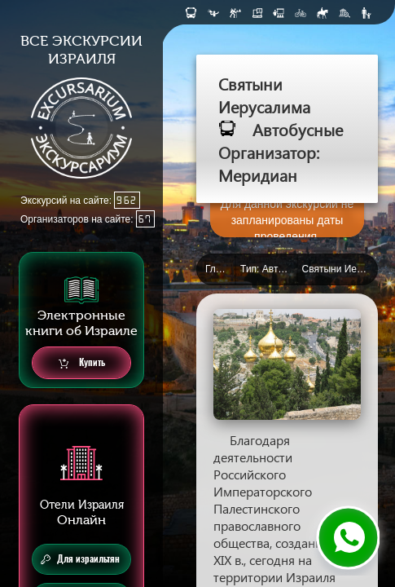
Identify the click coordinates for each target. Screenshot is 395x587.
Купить (82, 363)
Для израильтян (80, 559)
